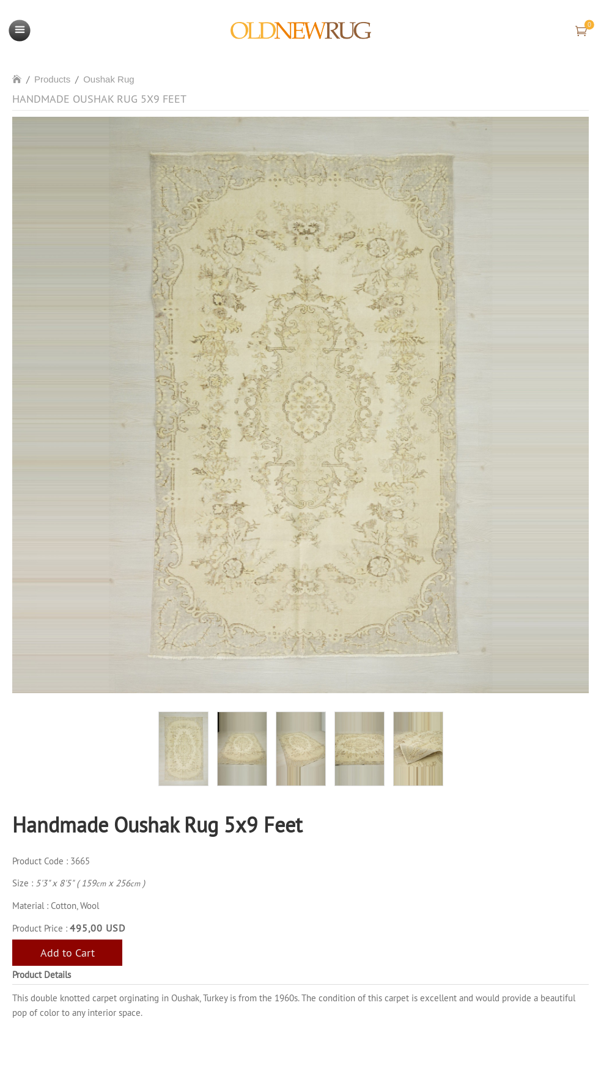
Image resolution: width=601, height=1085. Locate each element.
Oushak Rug (108, 79)
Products (52, 79)
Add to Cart (67, 953)
